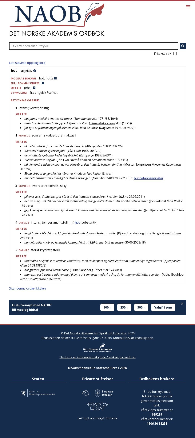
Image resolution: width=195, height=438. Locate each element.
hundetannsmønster (148, 178)
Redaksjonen (51, 338)
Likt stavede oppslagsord (27, 63)
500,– (141, 307)
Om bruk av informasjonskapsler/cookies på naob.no (98, 357)
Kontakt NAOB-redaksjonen (133, 338)
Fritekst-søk (165, 53)
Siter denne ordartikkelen (27, 288)
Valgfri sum (163, 307)
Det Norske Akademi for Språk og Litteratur (95, 333)
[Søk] (183, 46)
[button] (97, 78)
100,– (107, 307)
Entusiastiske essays (102, 123)
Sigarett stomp (171, 233)
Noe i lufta (94, 173)
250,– (124, 307)
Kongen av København (166, 164)
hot (77, 222)
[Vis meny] (188, 7)
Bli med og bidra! (25, 310)
